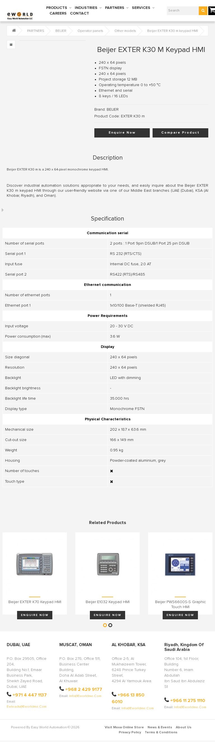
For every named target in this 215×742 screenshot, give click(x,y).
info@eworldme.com (85, 696)
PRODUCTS (56, 8)
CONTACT (79, 13)
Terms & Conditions (161, 732)
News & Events (160, 727)
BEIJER (60, 31)
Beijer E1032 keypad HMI (108, 602)
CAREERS (58, 13)
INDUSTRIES (86, 8)
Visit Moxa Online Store (124, 727)
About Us (183, 727)
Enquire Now (122, 132)
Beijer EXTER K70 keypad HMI (34, 602)
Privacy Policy (130, 732)
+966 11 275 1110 (187, 700)
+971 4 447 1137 (30, 695)
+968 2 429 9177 (83, 689)
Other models (125, 31)
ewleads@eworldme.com (26, 706)
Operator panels (90, 31)
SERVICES (141, 8)
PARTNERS (114, 8)
